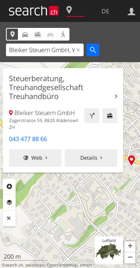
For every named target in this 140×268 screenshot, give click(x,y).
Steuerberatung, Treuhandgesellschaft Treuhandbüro (46, 87)
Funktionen (9, 218)
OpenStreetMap (62, 265)
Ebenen (9, 202)
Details (88, 157)
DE (105, 11)
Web (37, 157)
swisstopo (35, 265)
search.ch (14, 265)
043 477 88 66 (28, 139)
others (86, 265)
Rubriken (9, 186)
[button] (130, 246)
